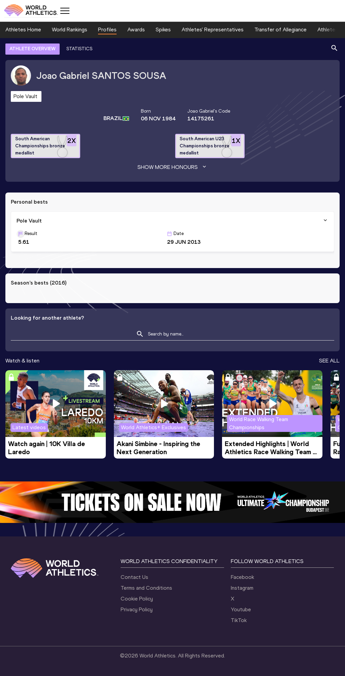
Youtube (241, 609)
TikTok (239, 620)
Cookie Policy (137, 598)
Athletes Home (23, 29)
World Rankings (69, 29)
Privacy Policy (137, 609)
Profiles (107, 29)
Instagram (242, 588)
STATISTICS (79, 49)
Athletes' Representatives (213, 29)
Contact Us (134, 577)
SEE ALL (329, 360)
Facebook (242, 577)
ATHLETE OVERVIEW (32, 49)
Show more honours (172, 167)
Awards (136, 29)
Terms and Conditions (146, 588)
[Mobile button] (64, 11)
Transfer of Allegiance (280, 29)
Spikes (163, 29)
